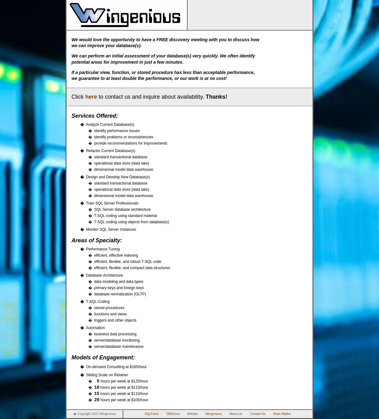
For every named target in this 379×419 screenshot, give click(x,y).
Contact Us (257, 414)
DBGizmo (173, 414)
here (91, 97)
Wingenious (213, 414)
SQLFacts (152, 414)
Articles (192, 414)
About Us (235, 414)
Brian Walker (282, 414)
